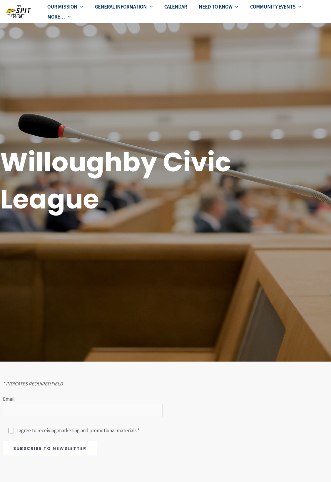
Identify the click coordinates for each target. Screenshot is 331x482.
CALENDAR (171, 7)
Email (83, 407)
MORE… (58, 17)
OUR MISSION (64, 7)
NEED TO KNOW (212, 7)
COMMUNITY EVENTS (267, 7)
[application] (79, 7)
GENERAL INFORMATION (121, 7)
